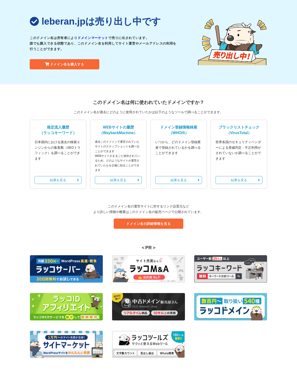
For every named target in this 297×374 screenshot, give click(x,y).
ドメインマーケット (92, 38)
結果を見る (64, 180)
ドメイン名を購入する (64, 64)
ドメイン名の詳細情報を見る (148, 224)
